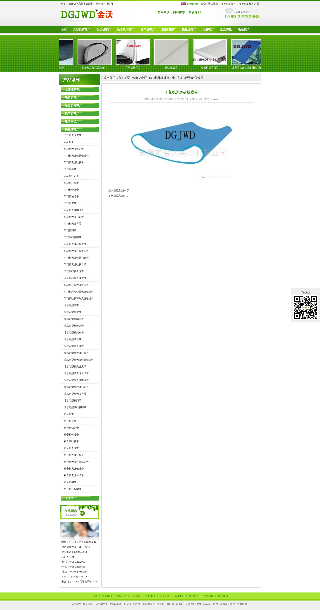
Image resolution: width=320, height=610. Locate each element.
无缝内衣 (76, 604)
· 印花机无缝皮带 (72, 135)
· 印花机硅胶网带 (72, 237)
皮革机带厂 (148, 29)
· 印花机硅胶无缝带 (73, 271)
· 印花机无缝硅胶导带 (74, 264)
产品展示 (136, 596)
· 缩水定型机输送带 (73, 318)
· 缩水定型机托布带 (73, 332)
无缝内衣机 (101, 604)
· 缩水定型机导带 (72, 339)
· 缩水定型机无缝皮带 (74, 366)
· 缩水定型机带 (71, 305)
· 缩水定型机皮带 (72, 312)
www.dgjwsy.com (78, 571)
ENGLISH (192, 3)
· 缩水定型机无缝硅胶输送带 (78, 359)
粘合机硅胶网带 (211, 67)
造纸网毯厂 (168, 29)
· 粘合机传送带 (71, 434)
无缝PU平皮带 (193, 604)
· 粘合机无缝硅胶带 (73, 455)
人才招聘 (208, 596)
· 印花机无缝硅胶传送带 (76, 250)
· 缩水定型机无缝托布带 (76, 387)
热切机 (127, 604)
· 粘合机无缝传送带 (73, 475)
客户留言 (194, 596)
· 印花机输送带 (71, 196)
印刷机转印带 (134, 67)
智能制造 (242, 604)
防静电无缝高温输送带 (96, 67)
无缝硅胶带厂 (81, 29)
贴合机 (180, 604)
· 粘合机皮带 (69, 421)
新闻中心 (179, 596)
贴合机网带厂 (125, 29)
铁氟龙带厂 (189, 29)
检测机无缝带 (227, 604)
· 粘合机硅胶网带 (72, 489)
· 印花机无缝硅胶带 (73, 162)
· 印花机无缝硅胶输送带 (76, 155)
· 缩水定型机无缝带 (73, 346)
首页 (64, 29)
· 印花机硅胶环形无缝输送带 (78, 298)
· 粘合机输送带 (71, 427)
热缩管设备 (149, 604)
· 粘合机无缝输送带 (73, 468)
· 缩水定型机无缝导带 (74, 393)
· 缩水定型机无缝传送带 (76, 373)
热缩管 (137, 604)
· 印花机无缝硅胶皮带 (74, 244)
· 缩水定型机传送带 (73, 325)
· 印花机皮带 (69, 203)
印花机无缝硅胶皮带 (162, 77)
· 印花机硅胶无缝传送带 (76, 284)
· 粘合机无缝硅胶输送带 (76, 461)
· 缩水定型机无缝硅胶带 (76, 352)
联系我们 (243, 29)
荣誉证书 (121, 596)
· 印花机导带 (69, 169)
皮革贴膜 (88, 604)
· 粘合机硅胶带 (71, 441)
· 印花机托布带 (71, 176)
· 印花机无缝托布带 (73, 216)
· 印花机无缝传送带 (73, 148)
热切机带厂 (103, 29)
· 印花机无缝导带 (72, 223)
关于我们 (107, 596)
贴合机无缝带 (210, 604)
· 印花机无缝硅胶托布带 (76, 257)
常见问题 (165, 596)
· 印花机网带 (69, 230)
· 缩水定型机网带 (72, 400)
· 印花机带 (68, 142)
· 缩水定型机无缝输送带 (76, 380)
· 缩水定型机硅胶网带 (74, 407)
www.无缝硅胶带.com (85, 581)
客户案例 (150, 596)
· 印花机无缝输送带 (73, 210)
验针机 (161, 604)
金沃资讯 (226, 29)
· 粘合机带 (68, 414)
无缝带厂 (208, 29)
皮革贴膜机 (115, 604)
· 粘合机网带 (69, 482)
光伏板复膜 (173, 67)
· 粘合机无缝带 (71, 448)
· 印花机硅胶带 (71, 182)
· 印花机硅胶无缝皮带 (74, 278)
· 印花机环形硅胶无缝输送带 (78, 291)
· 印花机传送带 (71, 189)
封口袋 (170, 604)
